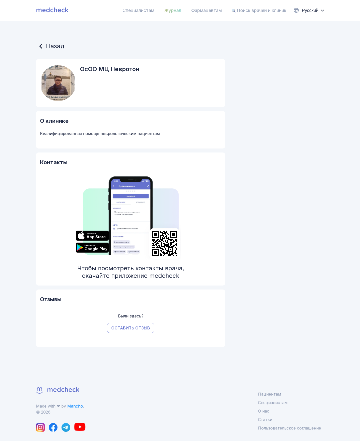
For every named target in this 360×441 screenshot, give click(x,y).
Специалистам (138, 10)
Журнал (172, 10)
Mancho (75, 406)
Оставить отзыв (130, 327)
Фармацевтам (206, 10)
